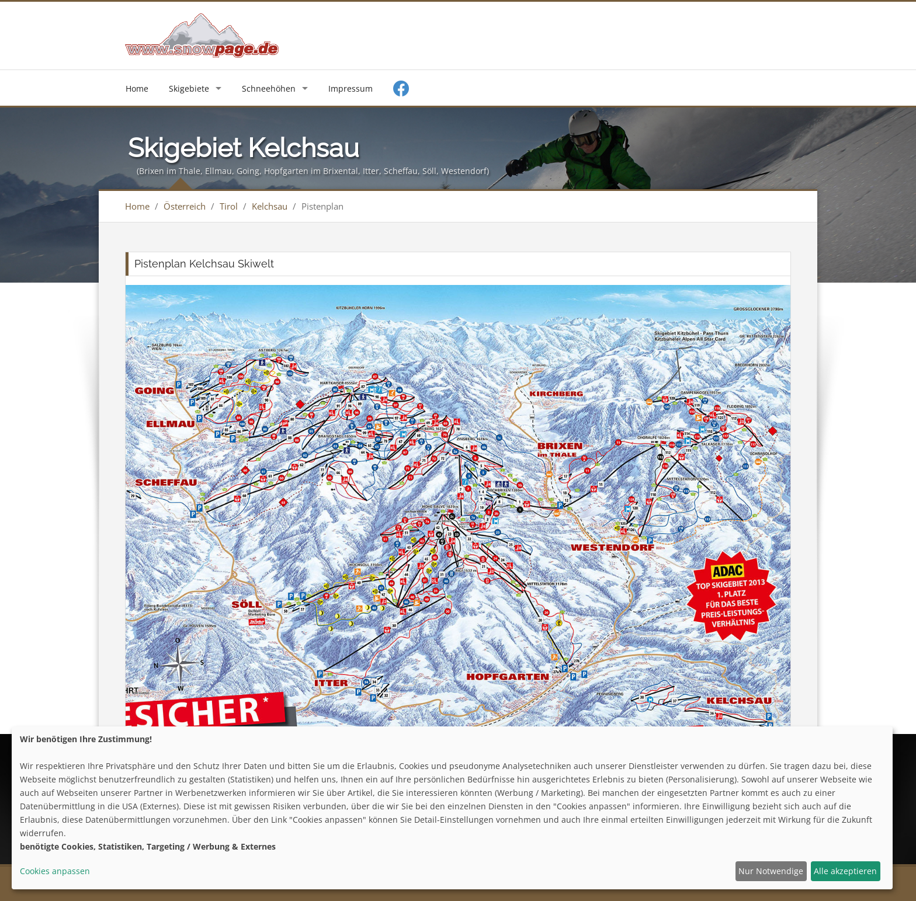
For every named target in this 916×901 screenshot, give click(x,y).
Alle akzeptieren (845, 870)
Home (137, 88)
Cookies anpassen (55, 870)
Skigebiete (189, 88)
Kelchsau (269, 206)
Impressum (350, 88)
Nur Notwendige (770, 870)
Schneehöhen (269, 88)
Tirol (229, 206)
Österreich (185, 206)
